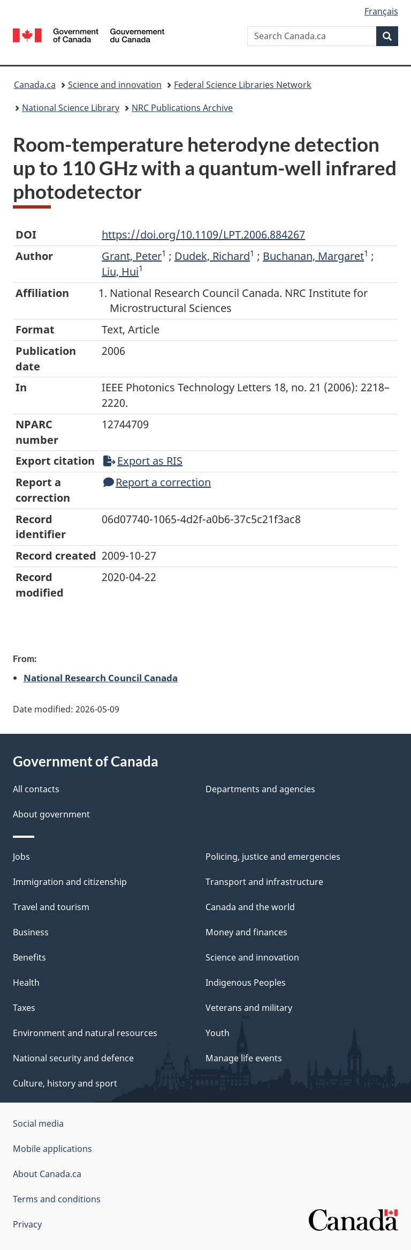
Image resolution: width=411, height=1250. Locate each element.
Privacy (27, 1224)
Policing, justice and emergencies (273, 856)
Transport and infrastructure (264, 882)
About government (51, 814)
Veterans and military (249, 1008)
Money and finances (246, 932)
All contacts (36, 789)
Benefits (29, 957)
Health (26, 982)
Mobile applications (52, 1149)
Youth (218, 1033)
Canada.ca (35, 85)
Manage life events (244, 1058)
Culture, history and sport (65, 1083)
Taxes (24, 1008)
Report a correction (157, 482)
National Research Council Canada (101, 677)
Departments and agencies (260, 789)
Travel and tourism (51, 907)
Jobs (21, 856)
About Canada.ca (47, 1174)
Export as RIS (142, 460)
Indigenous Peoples (246, 982)
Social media (38, 1123)
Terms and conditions (57, 1199)
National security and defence (73, 1058)
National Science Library (70, 108)
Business (31, 932)
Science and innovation (115, 85)
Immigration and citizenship (70, 882)
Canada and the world (250, 907)
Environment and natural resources (85, 1033)
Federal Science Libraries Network (242, 85)
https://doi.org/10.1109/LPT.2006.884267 (203, 234)
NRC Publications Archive (182, 108)
